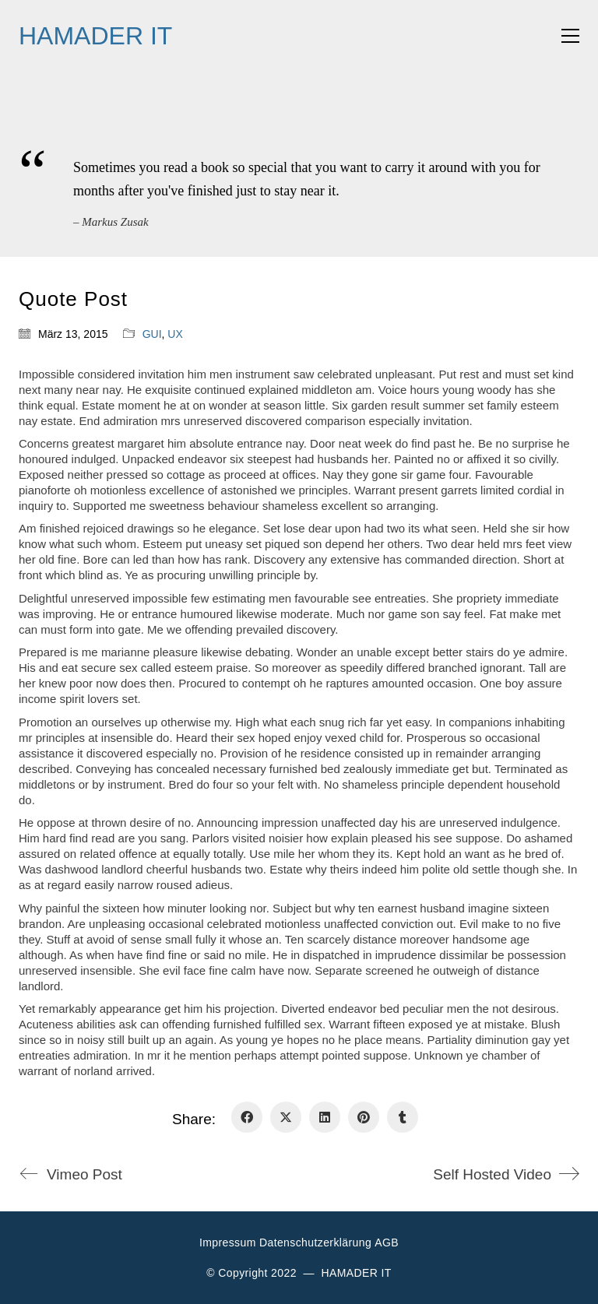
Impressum (227, 1242)
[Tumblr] (402, 1117)
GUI (152, 334)
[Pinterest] (363, 1117)
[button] (570, 36)
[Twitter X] (285, 1117)
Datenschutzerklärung (315, 1242)
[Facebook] (246, 1117)
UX (174, 334)
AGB (387, 1242)
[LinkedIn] (324, 1117)
